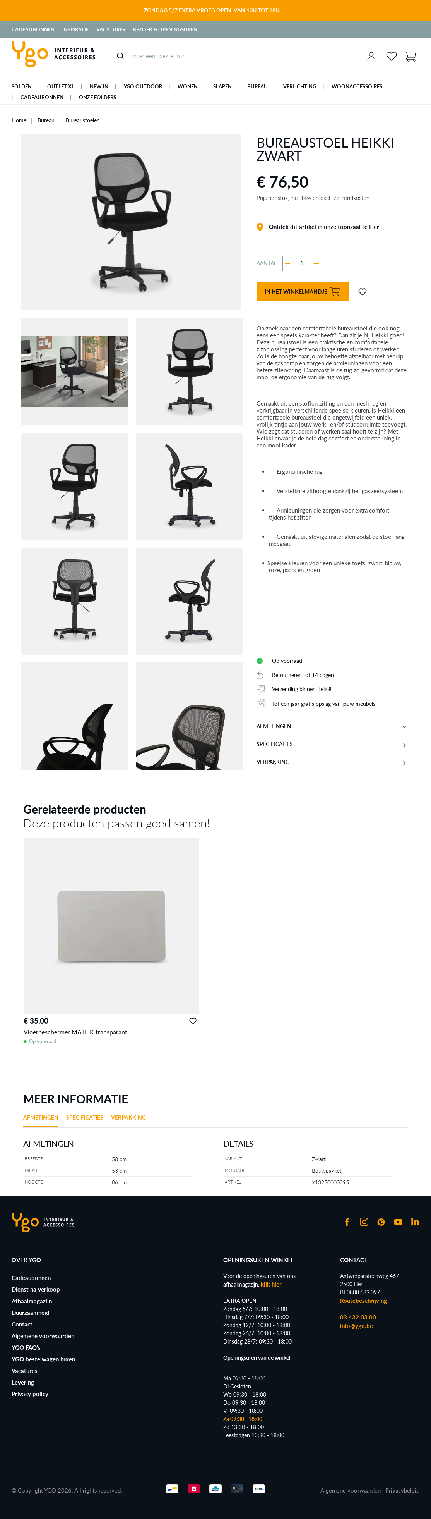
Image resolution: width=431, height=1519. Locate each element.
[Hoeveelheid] (301, 263)
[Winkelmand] (410, 55)
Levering (23, 1382)
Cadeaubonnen (33, 29)
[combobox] (221, 56)
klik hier (271, 1284)
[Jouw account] (371, 56)
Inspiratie (75, 29)
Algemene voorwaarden (43, 1335)
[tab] (42, 1120)
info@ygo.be (356, 1325)
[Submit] (120, 56)
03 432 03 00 (358, 1317)
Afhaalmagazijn (32, 1300)
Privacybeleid (402, 1490)
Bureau (46, 120)
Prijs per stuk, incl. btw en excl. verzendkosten (313, 197)
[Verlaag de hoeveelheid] (287, 263)
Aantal (267, 263)
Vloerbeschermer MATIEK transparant (75, 1032)
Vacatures (110, 29)
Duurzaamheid (31, 1312)
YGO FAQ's (26, 1347)
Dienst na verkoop (36, 1289)
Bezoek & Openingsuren (165, 29)
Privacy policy (30, 1393)
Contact (22, 1324)
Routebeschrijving (363, 1300)
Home (19, 120)
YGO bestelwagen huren (43, 1359)
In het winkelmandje (302, 292)
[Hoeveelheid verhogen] (316, 263)
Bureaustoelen (83, 120)
